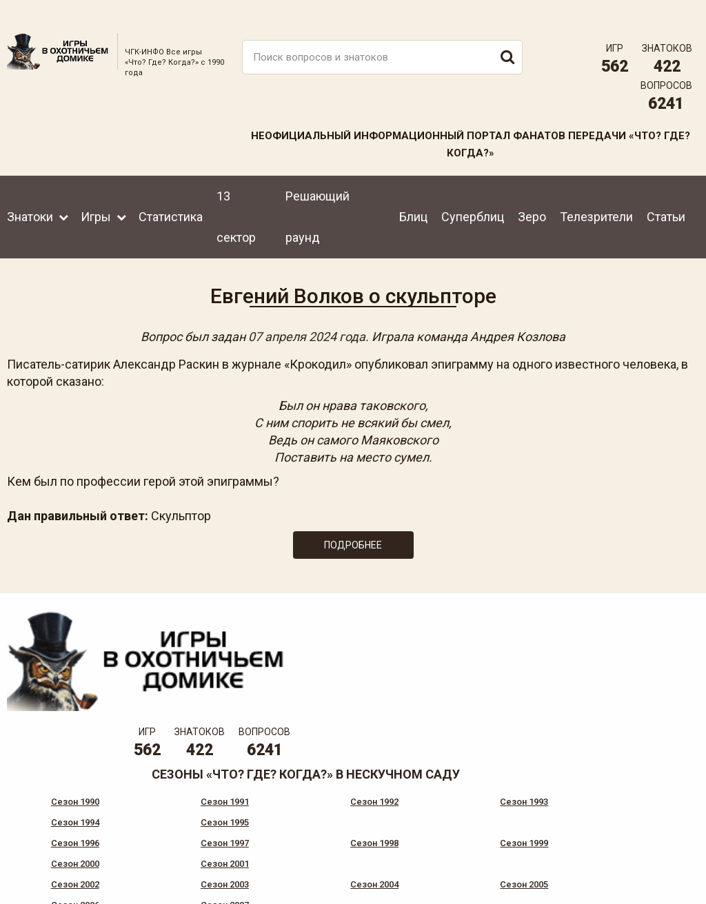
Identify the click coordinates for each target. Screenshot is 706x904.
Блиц (413, 197)
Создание (650, 866)
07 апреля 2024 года (306, 323)
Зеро (532, 197)
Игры (96, 197)
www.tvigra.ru (454, 819)
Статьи (666, 197)
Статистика (171, 197)
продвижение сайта (666, 874)
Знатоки (30, 197)
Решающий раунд (317, 197)
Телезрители (596, 197)
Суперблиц (472, 197)
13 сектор (236, 197)
